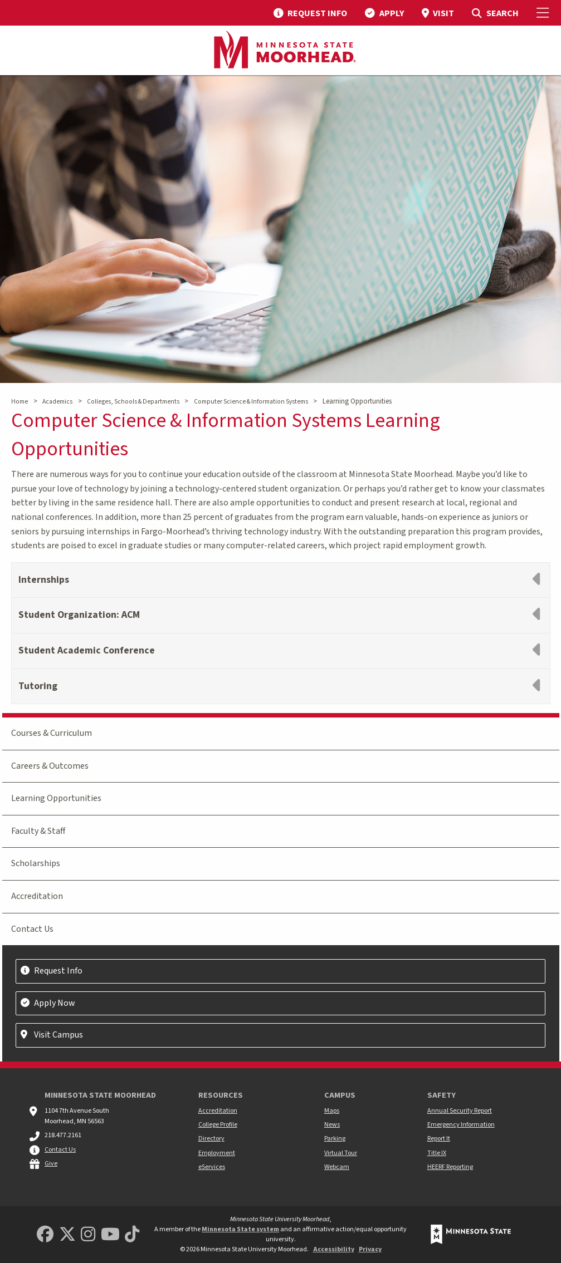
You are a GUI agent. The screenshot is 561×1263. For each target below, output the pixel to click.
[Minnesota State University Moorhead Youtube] (110, 1235)
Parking (334, 1138)
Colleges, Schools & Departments (133, 401)
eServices (211, 1167)
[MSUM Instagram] (88, 1235)
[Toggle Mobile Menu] (544, 13)
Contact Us (32, 929)
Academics (57, 401)
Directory (211, 1138)
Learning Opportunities (56, 798)
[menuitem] (310, 13)
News (332, 1124)
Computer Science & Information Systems (251, 401)
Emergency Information (461, 1124)
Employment (216, 1153)
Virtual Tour (340, 1153)
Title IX (436, 1153)
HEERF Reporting (450, 1167)
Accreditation (37, 896)
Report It (438, 1138)
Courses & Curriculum (51, 733)
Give (51, 1163)
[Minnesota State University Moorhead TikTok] (132, 1235)
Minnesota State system (240, 1229)
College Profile (217, 1124)
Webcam (336, 1167)
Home (19, 401)
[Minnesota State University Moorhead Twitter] (67, 1235)
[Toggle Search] (495, 13)
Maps (331, 1110)
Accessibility (333, 1249)
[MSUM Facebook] (45, 1235)
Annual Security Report (459, 1110)
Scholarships (35, 863)
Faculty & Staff (38, 831)
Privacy (370, 1249)
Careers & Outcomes (50, 766)
